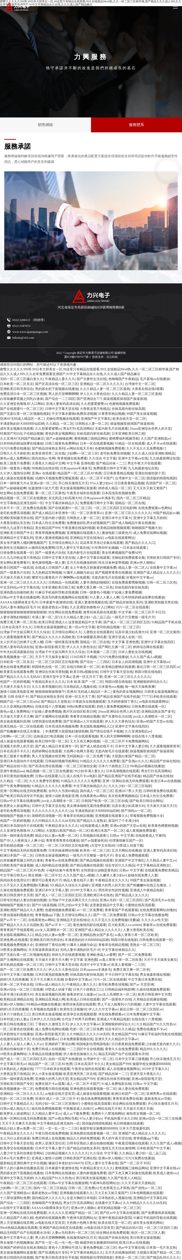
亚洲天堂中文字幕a (57, 677)
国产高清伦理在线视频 (45, 766)
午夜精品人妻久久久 (60, 379)
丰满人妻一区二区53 (47, 617)
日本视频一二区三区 (101, 652)
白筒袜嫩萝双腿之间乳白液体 (21, 399)
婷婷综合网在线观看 (148, 647)
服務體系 (136, 125)
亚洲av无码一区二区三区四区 (121, 900)
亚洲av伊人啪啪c (142, 562)
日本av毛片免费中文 (15, 1158)
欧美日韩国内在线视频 (16, 1257)
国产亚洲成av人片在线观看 (83, 721)
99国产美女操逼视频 (141, 414)
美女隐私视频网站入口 (96, 726)
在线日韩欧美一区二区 (83, 667)
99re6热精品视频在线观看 (18, 1228)
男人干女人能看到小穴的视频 (119, 1004)
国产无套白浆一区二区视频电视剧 (25, 414)
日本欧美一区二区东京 (16, 384)
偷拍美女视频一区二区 (142, 1113)
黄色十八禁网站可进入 (65, 1247)
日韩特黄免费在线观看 (159, 791)
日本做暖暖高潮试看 (91, 637)
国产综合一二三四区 (60, 399)
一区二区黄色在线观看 (16, 1029)
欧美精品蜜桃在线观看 (118, 667)
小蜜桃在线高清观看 (140, 905)
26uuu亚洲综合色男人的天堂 (150, 428)
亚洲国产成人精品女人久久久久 (156, 572)
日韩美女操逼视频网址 (50, 627)
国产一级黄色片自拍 (50, 552)
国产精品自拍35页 (13, 766)
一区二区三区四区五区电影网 (114, 508)
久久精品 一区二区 (59, 423)
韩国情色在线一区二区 (48, 667)
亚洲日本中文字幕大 (117, 518)
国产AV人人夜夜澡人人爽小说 (22, 840)
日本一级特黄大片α (14, 483)
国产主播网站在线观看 (51, 716)
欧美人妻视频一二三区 (128, 964)
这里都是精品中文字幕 (84, 622)
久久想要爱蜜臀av (94, 404)
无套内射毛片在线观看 (111, 428)
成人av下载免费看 (76, 1113)
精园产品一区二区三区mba (19, 701)
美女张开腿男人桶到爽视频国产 (23, 543)
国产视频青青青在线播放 (113, 572)
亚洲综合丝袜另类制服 (51, 672)
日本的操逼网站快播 (63, 850)
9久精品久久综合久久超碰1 (70, 885)
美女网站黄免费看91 (15, 562)
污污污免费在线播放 (15, 448)
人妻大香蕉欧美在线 (138, 930)
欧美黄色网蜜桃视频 (163, 825)
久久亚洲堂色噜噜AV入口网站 (22, 404)
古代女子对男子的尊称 (78, 1019)
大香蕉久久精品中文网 (48, 463)
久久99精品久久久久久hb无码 (53, 821)
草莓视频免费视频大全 (146, 816)
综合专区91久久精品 (120, 865)
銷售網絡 (45, 125)
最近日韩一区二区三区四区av (157, 667)
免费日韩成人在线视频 (48, 1049)
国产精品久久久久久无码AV (20, 677)
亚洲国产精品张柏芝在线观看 (60, 1228)
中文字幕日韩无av (13, 875)
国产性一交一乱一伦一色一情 (56, 1242)
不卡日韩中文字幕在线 (121, 974)
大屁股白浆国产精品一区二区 (133, 756)
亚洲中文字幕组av (156, 662)
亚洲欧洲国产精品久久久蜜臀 (21, 910)
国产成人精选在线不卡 (96, 746)
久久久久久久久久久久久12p (52, 811)
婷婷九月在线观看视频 (68, 955)
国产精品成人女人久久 (131, 895)
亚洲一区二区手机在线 (16, 984)
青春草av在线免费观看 (61, 860)
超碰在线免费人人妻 (143, 875)
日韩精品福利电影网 (120, 989)
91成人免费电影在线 (116, 1084)
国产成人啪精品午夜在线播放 (133, 523)
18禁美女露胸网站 (13, 950)
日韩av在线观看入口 (50, 776)
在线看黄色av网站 (93, 796)
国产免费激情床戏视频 (157, 1213)
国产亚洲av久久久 (135, 761)
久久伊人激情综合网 (15, 473)
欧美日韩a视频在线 (84, 672)
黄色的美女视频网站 (60, 433)
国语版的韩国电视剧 (161, 478)
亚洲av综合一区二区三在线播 (21, 989)
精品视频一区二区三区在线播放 (23, 498)
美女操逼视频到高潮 (15, 721)
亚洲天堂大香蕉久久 (145, 1074)
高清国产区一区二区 (161, 483)
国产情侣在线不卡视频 (106, 731)
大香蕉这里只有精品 (95, 409)
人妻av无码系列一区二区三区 (73, 1232)
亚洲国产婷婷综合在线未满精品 (23, 1247)
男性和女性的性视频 (113, 890)
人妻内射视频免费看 (91, 1173)
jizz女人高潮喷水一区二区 (152, 716)
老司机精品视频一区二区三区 (118, 627)
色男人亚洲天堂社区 (50, 1143)
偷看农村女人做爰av (81, 994)
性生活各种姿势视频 (113, 562)
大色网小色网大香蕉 (78, 751)
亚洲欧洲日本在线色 (98, 895)
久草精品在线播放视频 (149, 999)
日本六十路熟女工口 (113, 766)
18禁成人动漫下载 (129, 845)
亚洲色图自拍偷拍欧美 (16, 592)
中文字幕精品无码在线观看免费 (23, 850)
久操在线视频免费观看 (16, 890)
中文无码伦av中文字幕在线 (20, 587)
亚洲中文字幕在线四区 (157, 642)
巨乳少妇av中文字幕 (73, 905)
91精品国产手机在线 (166, 622)
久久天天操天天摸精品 (138, 1183)
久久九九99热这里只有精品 (20, 557)
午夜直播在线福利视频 (78, 528)
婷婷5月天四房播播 (14, 979)
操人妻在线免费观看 (133, 1089)
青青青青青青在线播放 (62, 840)
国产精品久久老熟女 (56, 701)
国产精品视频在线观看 (96, 860)
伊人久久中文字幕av (103, 1009)
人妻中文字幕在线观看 (93, 557)
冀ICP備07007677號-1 (77, 357)
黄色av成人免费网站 (15, 458)
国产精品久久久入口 (140, 543)
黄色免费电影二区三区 (99, 1247)
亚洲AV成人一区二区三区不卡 (57, 1098)
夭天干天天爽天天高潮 (46, 979)
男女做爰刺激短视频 (155, 974)
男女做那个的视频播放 (16, 1242)
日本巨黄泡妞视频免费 (16, 776)
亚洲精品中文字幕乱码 (16, 538)
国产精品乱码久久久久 (163, 1257)
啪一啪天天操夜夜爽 (140, 686)
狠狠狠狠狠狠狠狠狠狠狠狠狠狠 (23, 612)
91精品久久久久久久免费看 (100, 761)
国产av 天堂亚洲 (142, 984)
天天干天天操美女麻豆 (51, 657)
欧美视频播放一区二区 (16, 657)
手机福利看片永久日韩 (120, 1118)
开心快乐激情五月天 (73, 483)
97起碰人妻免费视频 (126, 592)
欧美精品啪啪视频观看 (113, 528)
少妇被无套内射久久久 (162, 1044)
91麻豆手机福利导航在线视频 (56, 592)
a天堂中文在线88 (102, 845)
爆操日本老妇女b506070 (65, 1163)
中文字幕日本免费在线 (144, 979)
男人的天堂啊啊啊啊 (63, 394)
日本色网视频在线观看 (146, 1193)
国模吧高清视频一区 (47, 816)
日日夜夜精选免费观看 (128, 1044)
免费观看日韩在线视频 (51, 1089)
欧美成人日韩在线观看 (83, 999)
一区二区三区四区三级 (160, 1228)
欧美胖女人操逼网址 (15, 806)
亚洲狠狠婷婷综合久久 (149, 682)
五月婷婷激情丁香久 (122, 701)
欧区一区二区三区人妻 (147, 1232)
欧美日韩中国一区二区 (51, 741)
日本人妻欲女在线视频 (134, 652)
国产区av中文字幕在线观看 (119, 1213)
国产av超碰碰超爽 (59, 438)
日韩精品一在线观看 (63, 582)
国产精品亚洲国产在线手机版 (118, 696)
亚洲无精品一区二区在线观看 (21, 726)
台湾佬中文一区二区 (140, 384)
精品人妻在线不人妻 (78, 880)
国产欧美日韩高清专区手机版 (21, 796)
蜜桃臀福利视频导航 (124, 438)
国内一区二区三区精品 (133, 498)
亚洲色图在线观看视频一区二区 (93, 1089)
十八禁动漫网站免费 (15, 1198)
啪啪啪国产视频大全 (146, 528)
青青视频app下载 (47, 915)
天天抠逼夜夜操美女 (43, 950)
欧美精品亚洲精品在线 (16, 999)
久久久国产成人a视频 (145, 657)
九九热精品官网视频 (47, 572)
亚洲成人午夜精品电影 (146, 890)
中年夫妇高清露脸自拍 (16, 652)
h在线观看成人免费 (94, 825)
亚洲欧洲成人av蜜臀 (101, 955)
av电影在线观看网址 (120, 538)
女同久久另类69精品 (63, 791)
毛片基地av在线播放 (154, 379)
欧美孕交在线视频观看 (79, 1014)
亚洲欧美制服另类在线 (16, 518)
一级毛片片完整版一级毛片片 (133, 617)
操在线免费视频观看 (96, 1098)
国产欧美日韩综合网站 (146, 801)
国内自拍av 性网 (43, 458)
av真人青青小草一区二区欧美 (136, 935)
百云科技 (112, 357)
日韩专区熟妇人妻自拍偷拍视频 (23, 900)
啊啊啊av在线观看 (76, 577)
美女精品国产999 (47, 528)
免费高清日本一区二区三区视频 (23, 394)
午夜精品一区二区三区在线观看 (23, 1183)
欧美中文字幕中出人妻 (16, 1237)
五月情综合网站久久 (63, 543)
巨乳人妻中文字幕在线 (73, 548)
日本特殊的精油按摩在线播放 (21, 443)
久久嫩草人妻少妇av (111, 875)
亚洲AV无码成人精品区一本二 (22, 418)
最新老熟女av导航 (55, 607)
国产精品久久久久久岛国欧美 (53, 637)
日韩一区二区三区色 (161, 582)
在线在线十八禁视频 (50, 706)
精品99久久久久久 (153, 1049)
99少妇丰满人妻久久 (89, 771)
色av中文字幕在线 (131, 1247)
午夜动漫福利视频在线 (16, 915)
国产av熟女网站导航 (63, 1118)
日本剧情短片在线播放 (16, 1034)
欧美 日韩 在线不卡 (14, 696)
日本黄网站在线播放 (60, 1173)
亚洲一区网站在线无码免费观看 (125, 781)
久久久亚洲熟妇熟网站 (16, 706)
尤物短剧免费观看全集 (128, 557)
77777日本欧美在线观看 (158, 696)
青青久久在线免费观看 (121, 1049)
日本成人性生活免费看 (48, 523)
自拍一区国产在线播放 (65, 1059)
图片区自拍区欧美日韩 (79, 711)
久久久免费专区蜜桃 (44, 781)
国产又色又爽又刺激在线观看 (129, 1173)
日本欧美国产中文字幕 (153, 1148)
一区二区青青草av (90, 513)
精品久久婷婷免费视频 (83, 1138)
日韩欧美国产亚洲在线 (79, 1158)
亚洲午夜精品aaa (12, 771)
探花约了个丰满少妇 (123, 821)
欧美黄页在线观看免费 (16, 672)
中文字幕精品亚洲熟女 (153, 865)
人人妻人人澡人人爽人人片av (21, 1044)
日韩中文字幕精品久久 (16, 1103)
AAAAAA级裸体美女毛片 (19, 602)
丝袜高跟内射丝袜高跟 (128, 409)
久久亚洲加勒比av (138, 731)
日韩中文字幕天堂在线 (61, 409)
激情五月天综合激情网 (118, 1148)
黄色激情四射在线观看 (89, 925)
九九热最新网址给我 (164, 458)
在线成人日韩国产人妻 (51, 567)
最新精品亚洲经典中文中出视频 (23, 1163)
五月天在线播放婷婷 (81, 562)
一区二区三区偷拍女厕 (79, 766)
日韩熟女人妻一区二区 (91, 423)
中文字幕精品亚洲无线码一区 (21, 503)
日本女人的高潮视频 (126, 662)
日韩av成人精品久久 (50, 984)
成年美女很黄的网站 (148, 1223)
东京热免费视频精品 (123, 796)
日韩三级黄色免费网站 (61, 443)
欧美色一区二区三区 (95, 850)
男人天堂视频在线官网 (48, 756)
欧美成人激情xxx (165, 1173)
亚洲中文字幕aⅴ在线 (133, 458)
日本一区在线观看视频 (96, 443)
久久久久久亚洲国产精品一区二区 (73, 1213)
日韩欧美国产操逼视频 (16, 865)
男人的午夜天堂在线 (117, 1138)
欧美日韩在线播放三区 (16, 1024)
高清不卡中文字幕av (94, 964)
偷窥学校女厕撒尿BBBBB (151, 1064)
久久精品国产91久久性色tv (155, 1024)
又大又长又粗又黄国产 (149, 488)
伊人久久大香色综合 (95, 394)
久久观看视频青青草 (15, 637)
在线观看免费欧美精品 (161, 870)
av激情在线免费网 (41, 548)
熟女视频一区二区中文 (44, 875)
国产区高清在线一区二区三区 (56, 384)
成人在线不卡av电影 (81, 776)
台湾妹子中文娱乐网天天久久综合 (25, 632)
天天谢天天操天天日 (15, 686)
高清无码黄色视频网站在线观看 (64, 597)
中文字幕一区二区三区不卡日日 (141, 612)
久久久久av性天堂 (154, 920)
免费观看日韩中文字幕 (109, 468)
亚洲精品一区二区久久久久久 (101, 384)
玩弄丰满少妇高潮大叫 (131, 632)
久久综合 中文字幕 (102, 458)
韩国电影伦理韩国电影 (92, 1044)
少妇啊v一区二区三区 (82, 453)
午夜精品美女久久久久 (48, 682)
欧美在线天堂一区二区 (129, 418)
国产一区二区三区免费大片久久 (23, 969)
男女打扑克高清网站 (78, 428)
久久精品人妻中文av (161, 860)
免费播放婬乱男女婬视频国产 (88, 523)
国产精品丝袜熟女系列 (48, 448)
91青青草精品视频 (111, 414)
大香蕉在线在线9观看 (147, 389)
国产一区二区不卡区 (135, 1163)
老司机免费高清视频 (115, 453)
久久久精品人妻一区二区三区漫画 (105, 389)
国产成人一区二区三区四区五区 (126, 622)
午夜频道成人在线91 (78, 1108)
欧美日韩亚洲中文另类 (16, 895)
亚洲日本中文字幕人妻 (51, 890)
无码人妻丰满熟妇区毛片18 (20, 607)
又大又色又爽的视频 (85, 741)
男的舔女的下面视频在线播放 (56, 389)
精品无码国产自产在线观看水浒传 (123, 1054)
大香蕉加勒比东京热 (15, 523)
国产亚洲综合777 (89, 399)
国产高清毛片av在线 (159, 900)
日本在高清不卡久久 (17, 627)
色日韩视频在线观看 (128, 1123)
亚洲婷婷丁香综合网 (50, 945)
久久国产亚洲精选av (155, 438)
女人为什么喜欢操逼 (15, 1138)
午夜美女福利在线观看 (83, 493)
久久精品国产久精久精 (16, 1218)
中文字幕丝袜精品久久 (61, 503)
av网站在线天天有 (80, 448)
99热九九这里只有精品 (16, 528)
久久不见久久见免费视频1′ (145, 448)
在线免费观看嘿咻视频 (128, 582)
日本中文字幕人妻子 (50, 1148)
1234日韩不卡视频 (83, 657)
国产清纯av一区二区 (135, 811)
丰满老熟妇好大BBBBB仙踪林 (22, 423)
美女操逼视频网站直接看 (78, 488)
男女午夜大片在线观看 (144, 463)
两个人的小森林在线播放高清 (21, 1168)
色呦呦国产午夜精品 (123, 379)
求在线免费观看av (111, 1014)
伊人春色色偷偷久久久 (79, 1054)
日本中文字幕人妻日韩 (131, 746)
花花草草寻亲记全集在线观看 (101, 543)
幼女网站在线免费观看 (16, 493)
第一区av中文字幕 (81, 627)
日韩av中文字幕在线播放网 (20, 597)
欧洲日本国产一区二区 (107, 830)
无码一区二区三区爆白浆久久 (21, 379)
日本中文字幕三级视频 (16, 974)
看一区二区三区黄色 (50, 493)
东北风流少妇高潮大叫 (65, 498)
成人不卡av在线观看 (161, 443)
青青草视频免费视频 (50, 533)
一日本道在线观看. (133, 548)
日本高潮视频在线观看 (122, 771)
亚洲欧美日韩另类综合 (16, 389)
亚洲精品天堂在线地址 (86, 538)
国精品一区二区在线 (130, 503)
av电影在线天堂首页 (60, 1093)
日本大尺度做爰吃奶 (134, 1128)
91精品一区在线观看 (130, 443)
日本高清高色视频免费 (118, 493)
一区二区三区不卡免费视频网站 (125, 741)
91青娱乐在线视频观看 (88, 701)
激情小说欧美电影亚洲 (16, 691)
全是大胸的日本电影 (81, 1198)
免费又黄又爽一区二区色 (94, 587)
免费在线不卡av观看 (50, 1084)
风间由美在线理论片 (15, 880)
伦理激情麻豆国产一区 (125, 840)
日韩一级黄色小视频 (15, 468)
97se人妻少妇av (101, 483)
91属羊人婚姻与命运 (78, 572)
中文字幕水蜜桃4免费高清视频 (74, 414)
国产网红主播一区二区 (114, 647)
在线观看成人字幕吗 (150, 835)
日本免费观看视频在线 (76, 1039)
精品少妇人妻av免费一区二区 (56, 835)
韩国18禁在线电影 (148, 672)
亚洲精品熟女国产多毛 (157, 711)
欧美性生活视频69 (13, 548)
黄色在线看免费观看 (15, 667)
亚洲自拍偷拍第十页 (150, 473)
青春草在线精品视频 (85, 716)
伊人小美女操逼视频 (47, 1074)
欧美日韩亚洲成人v (52, 622)
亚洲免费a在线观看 (14, 940)
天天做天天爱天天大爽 (16, 716)
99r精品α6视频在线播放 (147, 766)
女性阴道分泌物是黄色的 (99, 870)
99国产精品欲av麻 (166, 513)
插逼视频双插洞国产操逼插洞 (124, 399)
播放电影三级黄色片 (117, 533)
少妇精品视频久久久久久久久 (66, 1153)
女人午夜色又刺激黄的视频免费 (93, 567)
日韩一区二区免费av (83, 1188)
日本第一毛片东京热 (161, 1247)
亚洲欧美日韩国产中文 (16, 533)
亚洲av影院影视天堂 (50, 647)
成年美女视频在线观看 (16, 428)
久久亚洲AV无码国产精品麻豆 (22, 438)
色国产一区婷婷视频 (15, 682)
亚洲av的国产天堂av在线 (154, 721)
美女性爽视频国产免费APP (121, 552)
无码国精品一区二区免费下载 (88, 756)
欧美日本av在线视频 (165, 781)
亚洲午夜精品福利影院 (115, 1218)
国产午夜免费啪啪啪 (15, 786)
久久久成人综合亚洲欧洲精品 (153, 453)
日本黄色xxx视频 (110, 686)
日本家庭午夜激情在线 (56, 602)
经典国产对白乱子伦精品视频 (21, 433)
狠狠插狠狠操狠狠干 (50, 691)
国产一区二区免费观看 (109, 915)
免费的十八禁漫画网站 (107, 1113)
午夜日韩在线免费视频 (51, 1133)
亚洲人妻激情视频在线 (51, 538)
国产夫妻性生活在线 (91, 379)
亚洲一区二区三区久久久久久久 (128, 513)
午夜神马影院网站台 (104, 1183)
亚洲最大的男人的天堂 (16, 746)
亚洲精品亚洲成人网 (50, 999)
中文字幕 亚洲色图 (80, 463)
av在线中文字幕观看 (15, 1208)
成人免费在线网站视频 (149, 533)
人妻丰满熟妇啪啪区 (95, 582)
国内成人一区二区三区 (96, 791)
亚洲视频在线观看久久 (83, 533)
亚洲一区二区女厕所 (165, 632)
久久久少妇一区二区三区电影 (129, 786)
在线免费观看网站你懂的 (158, 910)
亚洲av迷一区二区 (43, 483)
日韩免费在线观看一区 (16, 552)
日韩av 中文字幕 (122, 835)
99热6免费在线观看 (81, 706)
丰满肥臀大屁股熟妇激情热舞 (66, 731)
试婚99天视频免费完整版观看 (56, 478)
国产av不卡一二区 (13, 920)
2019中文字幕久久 (83, 890)
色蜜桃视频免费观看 (124, 404)
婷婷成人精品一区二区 (114, 488)
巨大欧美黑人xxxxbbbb (124, 925)
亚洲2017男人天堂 (128, 791)
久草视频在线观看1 (94, 835)
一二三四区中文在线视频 (85, 1049)
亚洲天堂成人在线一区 (124, 637)
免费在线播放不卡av (151, 1029)
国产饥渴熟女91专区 (53, 1252)
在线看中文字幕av (163, 567)
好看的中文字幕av (139, 577)
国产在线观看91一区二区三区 (21, 409)
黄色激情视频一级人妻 (48, 562)
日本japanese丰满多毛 (75, 468)
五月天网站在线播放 (126, 850)
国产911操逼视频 (44, 905)
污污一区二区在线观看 (132, 607)
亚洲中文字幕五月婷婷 (149, 518)
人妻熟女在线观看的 (98, 632)
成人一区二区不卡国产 (96, 478)
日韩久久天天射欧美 (15, 453)
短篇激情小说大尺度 (43, 488)
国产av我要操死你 (94, 840)
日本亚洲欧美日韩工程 (128, 433)
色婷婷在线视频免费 (50, 1218)
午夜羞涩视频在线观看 (131, 1143)
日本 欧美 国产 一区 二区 (85, 682)
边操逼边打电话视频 (48, 736)
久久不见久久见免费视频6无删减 (24, 885)
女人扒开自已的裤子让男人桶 (21, 642)
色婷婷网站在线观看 (47, 751)
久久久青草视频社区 (47, 686)
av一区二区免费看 (90, 910)
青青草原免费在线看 (127, 1098)
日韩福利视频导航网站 (61, 761)
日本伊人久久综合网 (45, 1019)
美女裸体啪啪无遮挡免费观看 (88, 806)
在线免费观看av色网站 (154, 508)
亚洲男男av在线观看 (161, 1093)
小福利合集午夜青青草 (62, 870)
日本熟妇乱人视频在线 (79, 686)
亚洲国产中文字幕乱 (96, 418)
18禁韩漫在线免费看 (47, 721)
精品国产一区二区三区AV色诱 (79, 473)
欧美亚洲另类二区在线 (48, 453)
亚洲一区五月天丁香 (87, 677)
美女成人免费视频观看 (131, 855)
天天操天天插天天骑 (15, 577)
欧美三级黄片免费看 (15, 463)
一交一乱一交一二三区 (61, 1128)
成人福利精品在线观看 (51, 865)
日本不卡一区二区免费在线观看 (23, 508)
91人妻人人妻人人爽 (104, 597)
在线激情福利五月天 (15, 1039)
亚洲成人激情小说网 (46, 1158)
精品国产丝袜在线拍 (164, 761)
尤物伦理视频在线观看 (62, 418)
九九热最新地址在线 (143, 468)
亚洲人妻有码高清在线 (62, 404)
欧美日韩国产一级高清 (16, 567)
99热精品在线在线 (45, 468)
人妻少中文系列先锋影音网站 (21, 1153)
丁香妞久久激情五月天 (51, 1024)
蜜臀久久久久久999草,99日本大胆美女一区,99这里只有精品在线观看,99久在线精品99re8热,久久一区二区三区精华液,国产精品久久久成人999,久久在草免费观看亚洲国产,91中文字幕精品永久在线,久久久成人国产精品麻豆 (89, 372)
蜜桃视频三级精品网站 (90, 438)
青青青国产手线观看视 (121, 910)
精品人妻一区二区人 (133, 567)
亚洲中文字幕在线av (164, 1168)
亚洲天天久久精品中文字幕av (116, 1039)
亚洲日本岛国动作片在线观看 (21, 761)
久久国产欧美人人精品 (124, 1178)
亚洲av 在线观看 (44, 473)
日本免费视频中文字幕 (142, 1014)
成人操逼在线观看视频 (16, 478)
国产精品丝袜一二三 (111, 463)
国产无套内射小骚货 (50, 518)
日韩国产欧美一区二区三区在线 (104, 801)
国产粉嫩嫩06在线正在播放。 (21, 731)
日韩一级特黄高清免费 (61, 642)
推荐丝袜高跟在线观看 (99, 612)
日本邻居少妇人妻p (14, 1019)
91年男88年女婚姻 (104, 548)
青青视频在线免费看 (72, 458)
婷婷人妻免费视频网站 (113, 706)
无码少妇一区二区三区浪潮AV (57, 1103)
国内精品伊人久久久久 (48, 1198)
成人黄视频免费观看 (141, 830)
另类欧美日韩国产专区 (163, 557)
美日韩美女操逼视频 (47, 1014)
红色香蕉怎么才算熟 (115, 1188)
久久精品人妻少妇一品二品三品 (86, 617)
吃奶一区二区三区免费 (86, 1029)
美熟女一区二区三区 (145, 945)
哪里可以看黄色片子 (47, 577)
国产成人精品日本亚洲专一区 (53, 513)
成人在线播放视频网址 (123, 1069)
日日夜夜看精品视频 (118, 473)
